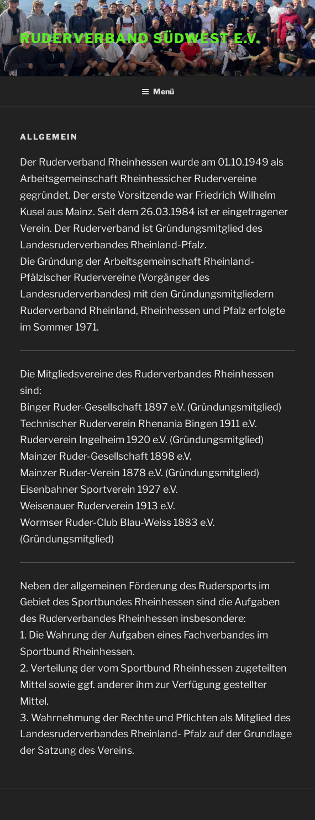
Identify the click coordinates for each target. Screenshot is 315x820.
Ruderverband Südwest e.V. (140, 38)
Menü (157, 91)
